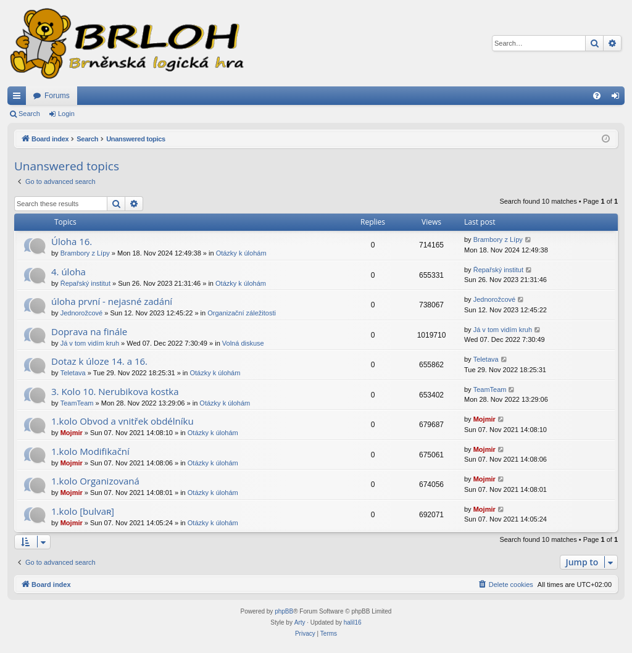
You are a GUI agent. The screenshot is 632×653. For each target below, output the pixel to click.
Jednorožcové (81, 313)
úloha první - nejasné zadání (111, 301)
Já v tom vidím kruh (89, 343)
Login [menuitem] (618, 98)
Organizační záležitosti (241, 313)
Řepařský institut (85, 283)
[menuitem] (597, 95)
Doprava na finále (89, 331)
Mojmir (71, 432)
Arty (300, 622)
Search (29, 113)
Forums (57, 95)
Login (66, 113)
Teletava (73, 372)
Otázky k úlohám (241, 253)
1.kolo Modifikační (90, 451)
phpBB (284, 611)
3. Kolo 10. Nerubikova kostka (115, 391)
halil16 (353, 622)
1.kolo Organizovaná (95, 481)
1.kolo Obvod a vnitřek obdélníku (122, 421)
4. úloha (68, 271)
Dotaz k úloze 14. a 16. (99, 361)
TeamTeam (77, 403)
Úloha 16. (71, 241)
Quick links (19, 98)
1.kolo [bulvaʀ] (82, 511)
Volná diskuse (243, 343)
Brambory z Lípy (85, 253)
